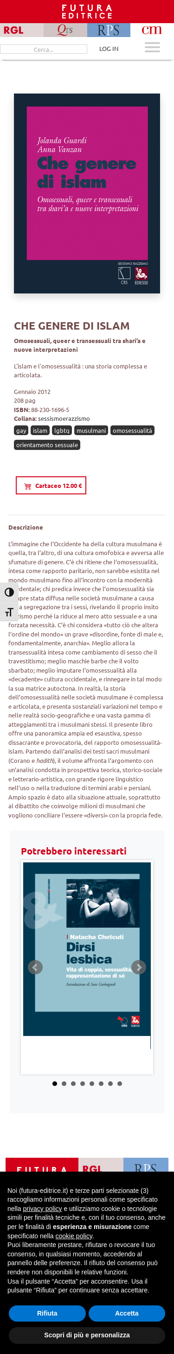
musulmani (91, 430)
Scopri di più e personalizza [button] (86, 1335)
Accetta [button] (127, 1313)
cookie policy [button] (74, 1236)
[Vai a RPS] (146, 1169)
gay (21, 430)
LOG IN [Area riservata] (108, 48)
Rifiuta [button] (47, 1313)
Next (138, 967)
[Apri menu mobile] (152, 48)
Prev (35, 967)
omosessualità (132, 430)
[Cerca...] (43, 49)
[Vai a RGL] (101, 1169)
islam (40, 430)
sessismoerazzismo (64, 418)
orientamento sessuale (47, 445)
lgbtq (62, 430)
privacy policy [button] (42, 1208)
